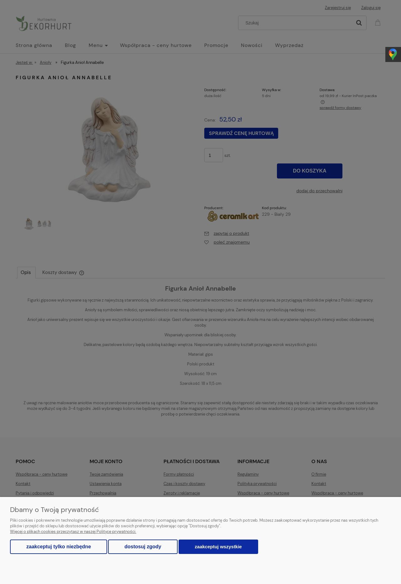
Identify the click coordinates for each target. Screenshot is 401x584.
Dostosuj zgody (142, 546)
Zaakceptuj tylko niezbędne (58, 546)
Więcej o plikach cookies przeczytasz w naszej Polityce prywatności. (73, 531)
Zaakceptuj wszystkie (218, 546)
